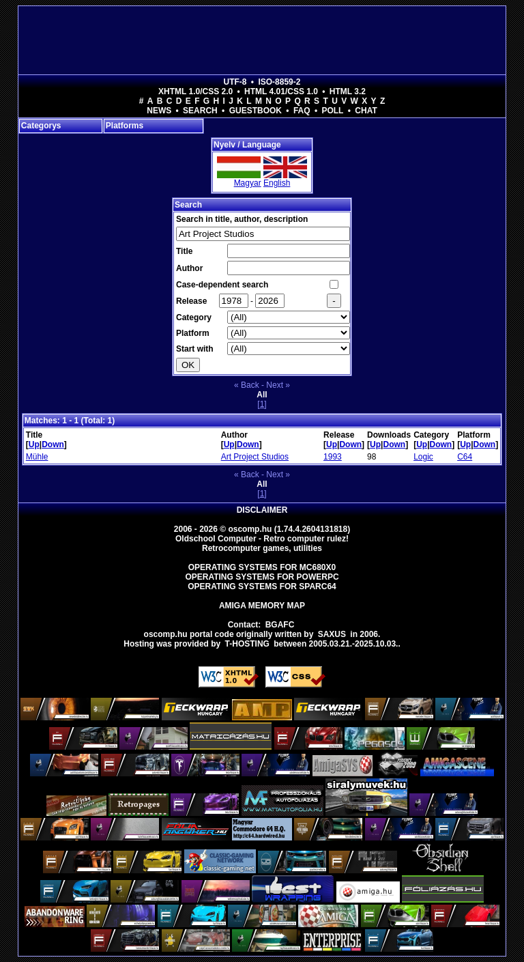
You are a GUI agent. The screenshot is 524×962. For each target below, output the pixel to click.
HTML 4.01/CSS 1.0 (281, 91)
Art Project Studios (255, 457)
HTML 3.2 (348, 91)
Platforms (124, 125)
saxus (332, 634)
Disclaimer (262, 510)
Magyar (247, 183)
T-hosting (247, 644)
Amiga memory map (262, 605)
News (159, 110)
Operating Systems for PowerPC (261, 577)
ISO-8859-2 (279, 82)
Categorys (41, 125)
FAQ (301, 110)
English (276, 183)
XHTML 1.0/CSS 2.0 (195, 91)
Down (53, 444)
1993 (332, 457)
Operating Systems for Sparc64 (262, 586)
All (262, 394)
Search (200, 110)
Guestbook (255, 110)
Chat (366, 110)
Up (34, 444)
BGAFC (280, 624)
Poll (332, 110)
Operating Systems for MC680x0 (262, 567)
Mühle (37, 457)
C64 (464, 457)
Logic (423, 457)
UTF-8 (235, 82)
